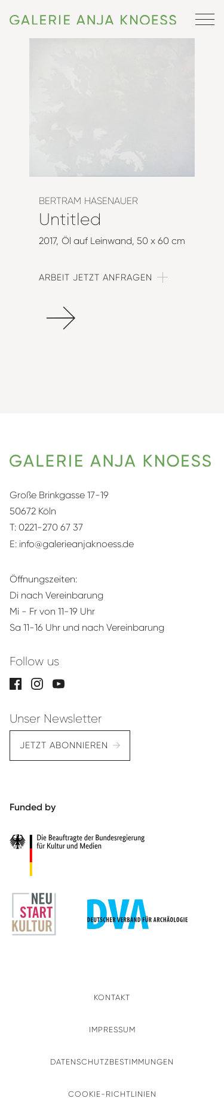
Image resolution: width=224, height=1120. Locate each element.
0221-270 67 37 (51, 527)
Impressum (112, 1029)
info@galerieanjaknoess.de (76, 544)
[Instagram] (37, 683)
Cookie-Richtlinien (112, 1094)
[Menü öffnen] (204, 19)
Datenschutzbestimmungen (112, 1061)
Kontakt (112, 997)
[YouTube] (59, 683)
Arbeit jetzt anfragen (95, 277)
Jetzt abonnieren (64, 745)
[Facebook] (16, 683)
